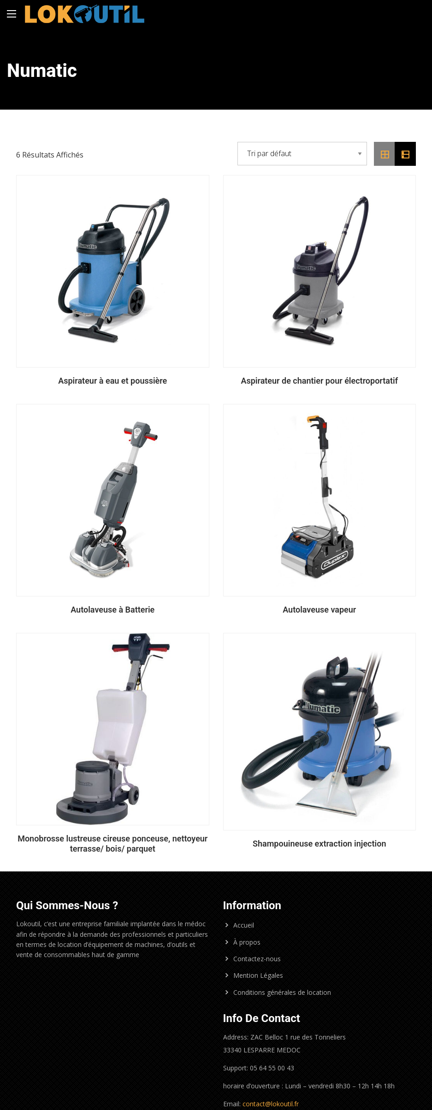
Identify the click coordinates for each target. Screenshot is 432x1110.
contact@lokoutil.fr (271, 1103)
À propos (246, 942)
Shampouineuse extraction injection (319, 843)
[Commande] (302, 153)
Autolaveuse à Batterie (112, 609)
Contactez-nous (257, 958)
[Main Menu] (11, 14)
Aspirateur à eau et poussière (112, 381)
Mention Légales (258, 975)
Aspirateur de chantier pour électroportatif (319, 381)
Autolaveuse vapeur (319, 609)
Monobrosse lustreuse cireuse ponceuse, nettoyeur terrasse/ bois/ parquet (112, 843)
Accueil (243, 925)
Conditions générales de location (282, 992)
